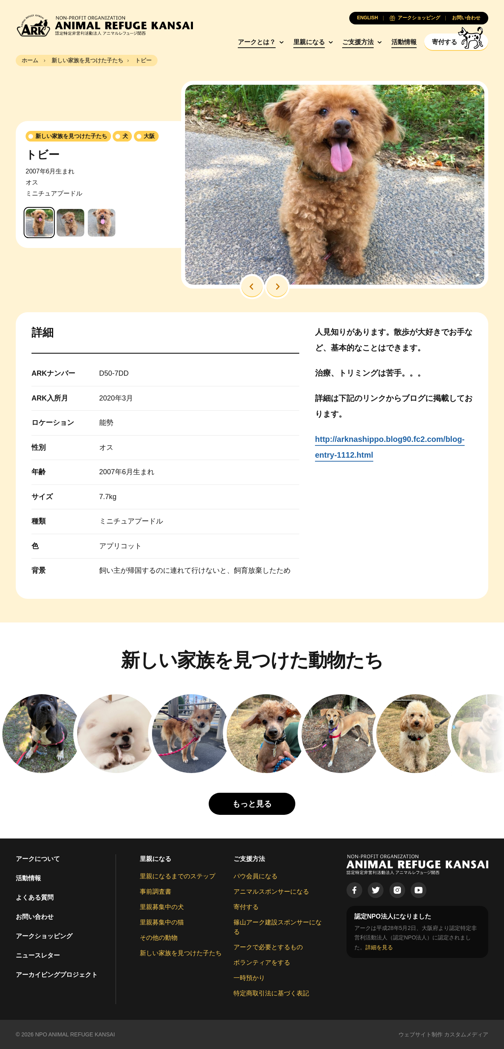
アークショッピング (44, 936)
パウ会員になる (255, 876)
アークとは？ (257, 42)
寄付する (246, 907)
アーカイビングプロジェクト (57, 974)
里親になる (309, 42)
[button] (252, 286)
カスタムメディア (466, 1034)
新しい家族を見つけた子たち (181, 953)
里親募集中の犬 (162, 907)
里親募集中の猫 (162, 922)
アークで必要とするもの (268, 947)
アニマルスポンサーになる (271, 891)
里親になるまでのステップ (177, 876)
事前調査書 (155, 891)
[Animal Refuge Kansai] (104, 25)
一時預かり (249, 977)
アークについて (38, 858)
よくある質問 (35, 897)
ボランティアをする (261, 962)
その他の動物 (159, 937)
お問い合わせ (35, 916)
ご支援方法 (358, 42)
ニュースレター (38, 955)
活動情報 (404, 42)
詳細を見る (379, 947)
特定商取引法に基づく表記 (271, 993)
